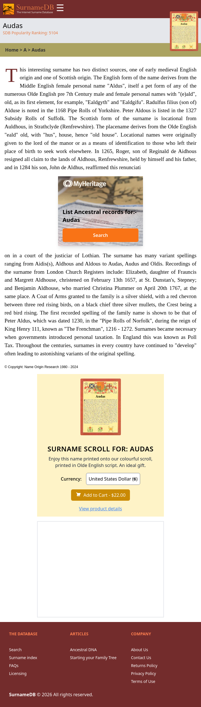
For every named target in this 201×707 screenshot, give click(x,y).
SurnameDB (22, 694)
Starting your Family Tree (93, 657)
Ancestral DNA (83, 649)
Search (100, 235)
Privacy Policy (143, 673)
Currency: (71, 479)
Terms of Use (143, 681)
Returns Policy (144, 665)
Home (11, 50)
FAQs (13, 665)
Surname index (23, 657)
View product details (100, 509)
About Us (139, 649)
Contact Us (141, 657)
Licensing (18, 673)
